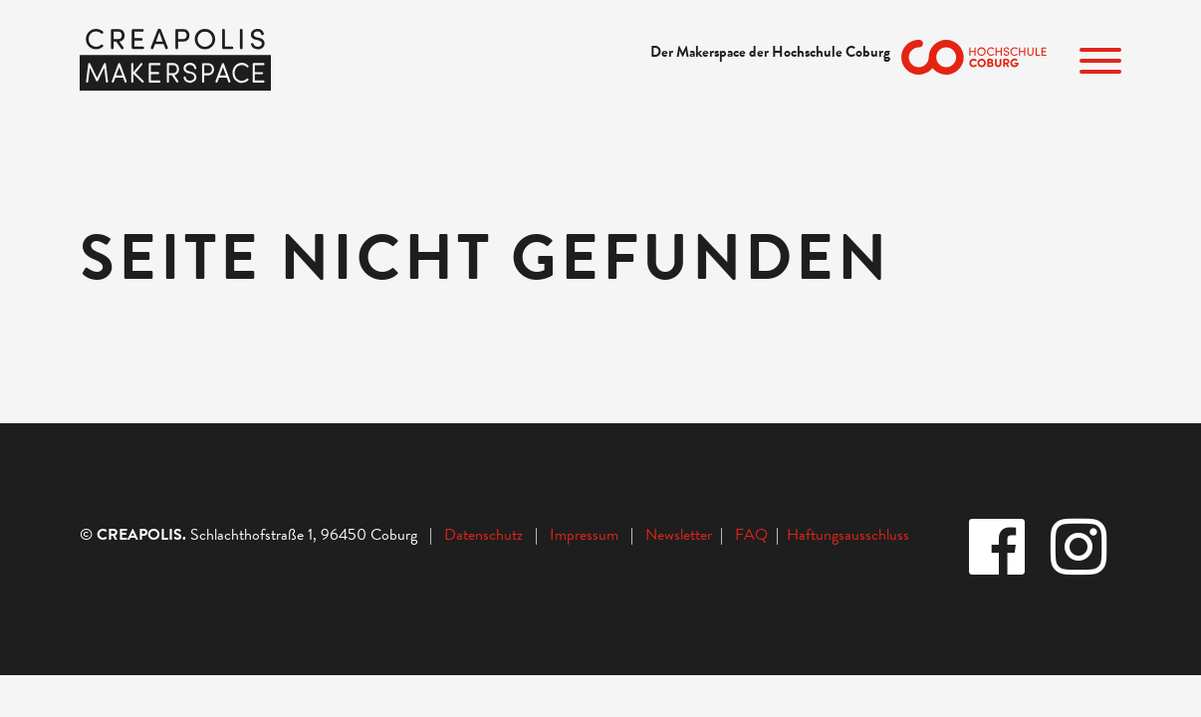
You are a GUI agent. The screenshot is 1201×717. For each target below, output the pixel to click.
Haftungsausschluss (848, 535)
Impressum (584, 535)
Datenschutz (483, 535)
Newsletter (680, 535)
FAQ (755, 535)
